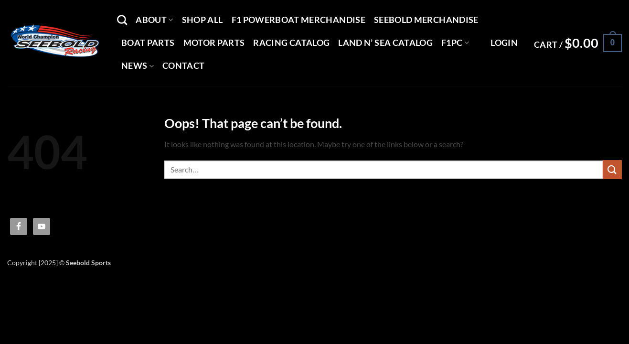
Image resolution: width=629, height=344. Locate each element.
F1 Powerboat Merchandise (298, 20)
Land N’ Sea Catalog (385, 43)
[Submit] (612, 169)
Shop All (202, 20)
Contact (183, 66)
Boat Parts (148, 43)
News (137, 66)
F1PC (455, 43)
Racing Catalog (291, 43)
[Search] (122, 20)
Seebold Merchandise (426, 20)
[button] (504, 43)
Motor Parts (214, 43)
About (154, 20)
